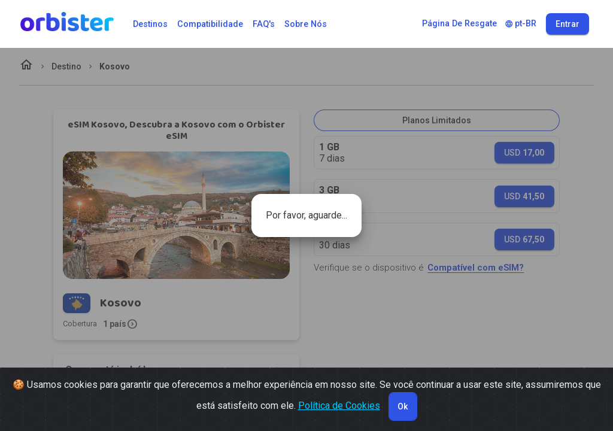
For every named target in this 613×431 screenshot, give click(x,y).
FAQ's (264, 24)
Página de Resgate (459, 24)
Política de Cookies (339, 405)
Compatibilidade (210, 24)
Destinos (150, 24)
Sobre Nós (305, 24)
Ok (402, 406)
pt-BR (520, 24)
